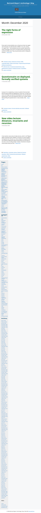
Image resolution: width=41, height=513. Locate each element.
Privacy (2, 275)
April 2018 (3, 400)
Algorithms (5, 152)
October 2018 (3, 395)
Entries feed (3, 504)
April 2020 (3, 378)
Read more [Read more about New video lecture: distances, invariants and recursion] (18, 143)
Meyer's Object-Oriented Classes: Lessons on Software (4, 191)
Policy (2, 271)
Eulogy (2, 242)
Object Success (4, 194)
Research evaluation (4, 291)
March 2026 (3, 320)
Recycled (3, 288)
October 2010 (3, 479)
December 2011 (4, 466)
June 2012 (3, 460)
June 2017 (3, 409)
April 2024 (3, 342)
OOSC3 (2, 206)
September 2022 (4, 356)
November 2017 (4, 406)
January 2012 (3, 465)
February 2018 (4, 402)
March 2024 (3, 343)
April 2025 (3, 329)
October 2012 (3, 456)
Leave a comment (7, 70)
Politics (2, 272)
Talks (2, 306)
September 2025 (4, 327)
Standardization (4, 304)
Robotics (3, 293)
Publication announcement (4, 283)
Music (2, 261)
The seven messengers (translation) (3, 211)
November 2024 (4, 333)
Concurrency (3, 226)
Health (2, 250)
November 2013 (4, 441)
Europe (2, 243)
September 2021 (4, 363)
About (2, 164)
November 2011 (4, 468)
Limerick (3, 255)
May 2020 (3, 377)
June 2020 (3, 376)
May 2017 (3, 411)
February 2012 (4, 464)
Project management (3, 280)
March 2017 (3, 412)
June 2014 (3, 433)
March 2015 (3, 424)
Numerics (3, 262)
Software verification (3, 302)
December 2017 (4, 404)
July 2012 (3, 459)
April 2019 (3, 390)
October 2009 (3, 494)
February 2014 (4, 438)
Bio (2, 165)
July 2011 (3, 473)
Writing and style (4, 316)
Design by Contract (16, 61)
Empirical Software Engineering (3, 237)
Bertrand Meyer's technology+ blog (20, 3)
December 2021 (4, 360)
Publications (3, 284)
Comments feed (4, 506)
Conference (3, 227)
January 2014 (3, 439)
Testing (2, 307)
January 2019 (3, 391)
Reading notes (4, 287)
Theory (2, 308)
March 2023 (3, 351)
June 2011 (3, 474)
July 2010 (3, 482)
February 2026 (4, 321)
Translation (3, 310)
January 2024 (3, 345)
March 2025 (3, 330)
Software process (3, 300)
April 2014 (3, 435)
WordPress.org (4, 507)
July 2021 (3, 364)
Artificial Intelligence (3, 222)
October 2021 (3, 362)
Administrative (4, 217)
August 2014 (3, 430)
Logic (23, 66)
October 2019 (3, 386)
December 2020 (4, 369)
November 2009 (4, 492)
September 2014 (4, 429)
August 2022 (3, 358)
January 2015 (3, 426)
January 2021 (3, 368)
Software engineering (6, 65)
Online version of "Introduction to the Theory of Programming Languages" (4, 202)
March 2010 (3, 487)
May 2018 (3, 399)
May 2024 (3, 341)
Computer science (7, 61)
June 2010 (3, 483)
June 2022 (3, 359)
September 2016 (4, 416)
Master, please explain (4, 257)
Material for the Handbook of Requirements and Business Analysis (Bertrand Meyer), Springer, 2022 (4, 185)
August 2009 (3, 496)
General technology (3, 249)
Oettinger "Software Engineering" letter (3, 197)
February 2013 (4, 451)
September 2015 (4, 421)
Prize (2, 276)
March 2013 (3, 450)
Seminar (2, 295)
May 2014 (3, 434)
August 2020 (3, 375)
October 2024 (3, 334)
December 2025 (4, 324)
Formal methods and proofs (18, 108)
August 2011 (3, 472)
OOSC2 (2, 205)
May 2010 (3, 485)
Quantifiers (23, 68)
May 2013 (3, 447)
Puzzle (2, 285)
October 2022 (3, 355)
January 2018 (3, 403)
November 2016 (4, 415)
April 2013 (3, 448)
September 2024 (4, 336)
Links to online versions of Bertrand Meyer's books (4, 179)
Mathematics (3, 258)
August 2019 (3, 387)
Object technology (14, 63)
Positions (3, 274)
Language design (5, 63)
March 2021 (3, 365)
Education (4, 154)
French (2, 247)
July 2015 (3, 422)
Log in (2, 503)
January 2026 (3, 323)
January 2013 (3, 452)
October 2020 (3, 372)
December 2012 (4, 453)
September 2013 (4, 443)
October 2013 (3, 442)
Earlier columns (4, 167)
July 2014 (3, 431)
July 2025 (3, 328)
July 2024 (3, 338)
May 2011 (3, 475)
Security (2, 294)
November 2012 (4, 455)
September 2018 (4, 396)
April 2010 (3, 486)
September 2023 (4, 346)
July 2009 (3, 497)
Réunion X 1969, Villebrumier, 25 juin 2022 (4, 208)
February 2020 (4, 381)
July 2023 (3, 347)
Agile (2, 219)
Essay (2, 239)
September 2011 (4, 470)
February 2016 (4, 419)
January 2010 (3, 490)
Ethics (2, 241)
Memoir (2, 260)
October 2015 (3, 420)
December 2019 (4, 384)
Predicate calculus (16, 68)
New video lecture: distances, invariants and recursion (15, 121)
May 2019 (3, 389)
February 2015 (4, 425)
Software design (4, 303)
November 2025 (4, 325)
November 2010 (4, 478)
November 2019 (4, 385)
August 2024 (3, 337)
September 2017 (4, 408)
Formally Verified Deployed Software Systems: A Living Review (4, 170)
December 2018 (4, 393)
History (2, 251)
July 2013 (3, 446)
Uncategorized (4, 311)
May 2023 (3, 350)
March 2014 (3, 437)
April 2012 (3, 461)
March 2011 (3, 477)
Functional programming (15, 66)
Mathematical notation (7, 68)
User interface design (4, 313)
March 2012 (3, 463)
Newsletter (3, 193)
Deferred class (6, 66)
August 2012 (3, 457)
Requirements (4, 289)
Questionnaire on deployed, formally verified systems (16, 78)
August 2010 (3, 481)
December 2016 (4, 413)
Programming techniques (24, 63)
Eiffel (22, 61)
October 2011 (3, 469)
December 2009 (4, 491)
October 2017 (3, 407)
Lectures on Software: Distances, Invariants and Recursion (4, 175)
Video (9, 156)
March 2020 (3, 380)
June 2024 (3, 340)
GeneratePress (31, 511)
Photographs (3, 270)
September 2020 (4, 373)
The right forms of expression (11, 31)
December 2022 (4, 354)
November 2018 (4, 394)
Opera (2, 266)
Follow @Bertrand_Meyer (20, 12)
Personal (3, 267)
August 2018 (3, 398)
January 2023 (3, 353)
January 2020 (3, 382)
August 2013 (3, 444)
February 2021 (4, 367)
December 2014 (4, 428)
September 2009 (4, 495)
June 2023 (3, 349)
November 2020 (4, 371)
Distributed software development (3, 231)
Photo (2, 268)
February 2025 (4, 332)
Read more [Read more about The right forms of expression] (9, 52)
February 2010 (4, 488)
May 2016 (3, 417)
